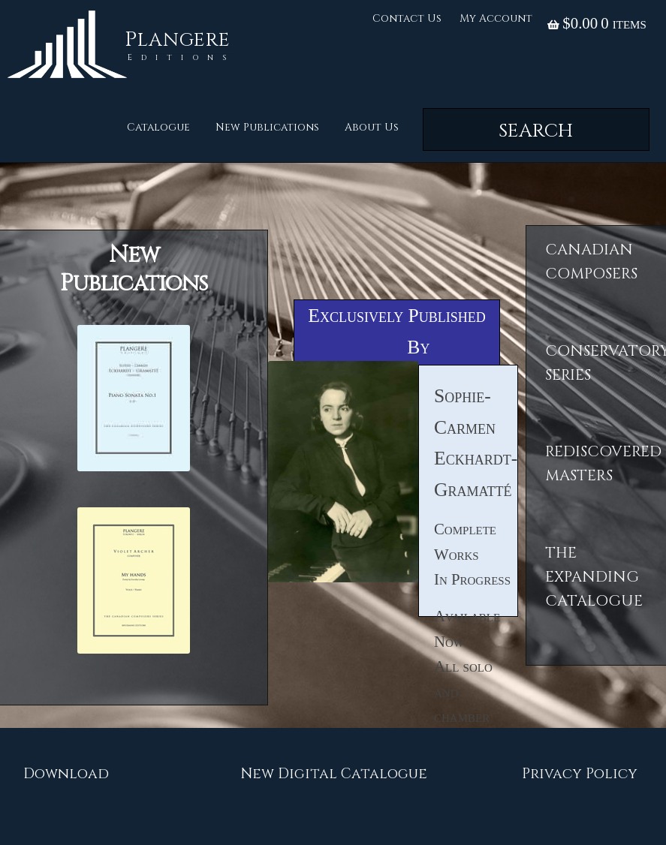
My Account (496, 18)
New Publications (267, 127)
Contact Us (406, 18)
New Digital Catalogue (333, 773)
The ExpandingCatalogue (594, 577)
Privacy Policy (579, 773)
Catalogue (158, 127)
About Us (372, 127)
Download (66, 773)
